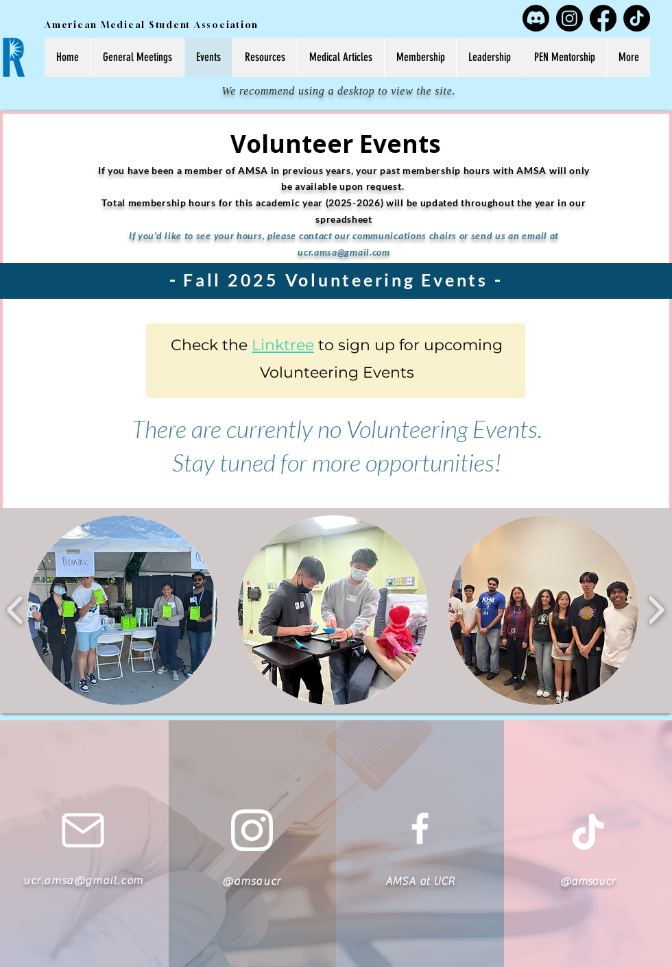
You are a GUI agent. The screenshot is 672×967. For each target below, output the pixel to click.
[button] (122, 610)
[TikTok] (636, 18)
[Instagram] (569, 18)
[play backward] (15, 610)
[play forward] (655, 610)
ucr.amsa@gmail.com (344, 252)
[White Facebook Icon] (420, 828)
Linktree (283, 345)
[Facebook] (603, 18)
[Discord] (536, 18)
